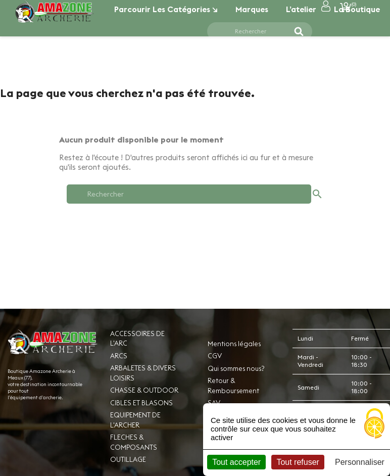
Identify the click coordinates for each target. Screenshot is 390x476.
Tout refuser (297, 462)
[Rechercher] (253, 31)
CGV (215, 356)
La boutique (357, 9)
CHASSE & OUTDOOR (144, 390)
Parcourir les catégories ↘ (166, 9)
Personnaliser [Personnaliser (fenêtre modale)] (359, 462)
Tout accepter (236, 462)
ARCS (118, 356)
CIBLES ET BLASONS (141, 403)
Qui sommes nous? (236, 368)
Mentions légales (234, 344)
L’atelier (301, 9)
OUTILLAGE (128, 459)
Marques (251, 9)
